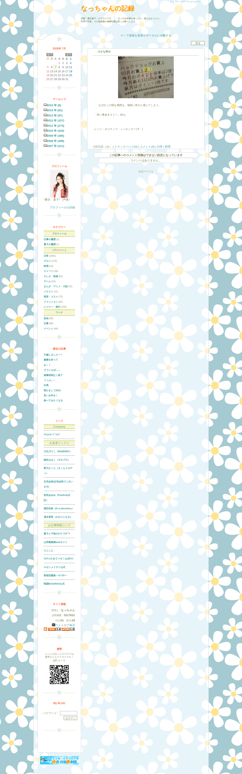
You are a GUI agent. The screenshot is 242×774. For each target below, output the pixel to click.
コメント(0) (147, 146)
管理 (167, 146)
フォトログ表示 (63, 625)
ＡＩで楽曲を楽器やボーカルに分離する (145, 35)
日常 (159, 146)
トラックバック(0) (125, 146)
